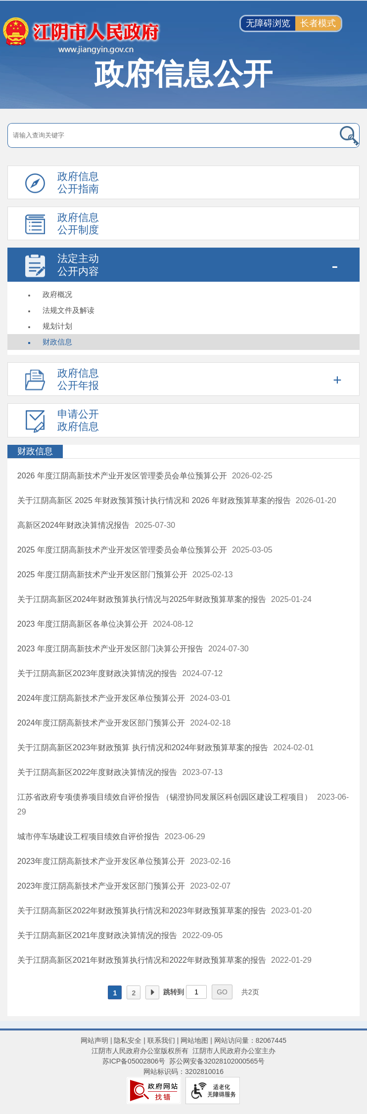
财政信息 (57, 342)
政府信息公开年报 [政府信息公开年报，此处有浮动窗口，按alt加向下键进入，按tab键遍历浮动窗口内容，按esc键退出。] (78, 379)
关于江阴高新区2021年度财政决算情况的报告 (97, 935)
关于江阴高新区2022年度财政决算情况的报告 (97, 772)
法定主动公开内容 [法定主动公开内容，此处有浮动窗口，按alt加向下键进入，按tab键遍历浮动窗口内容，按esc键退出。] (78, 264)
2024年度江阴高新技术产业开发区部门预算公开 (101, 723)
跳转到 (173, 992)
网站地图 (194, 1040)
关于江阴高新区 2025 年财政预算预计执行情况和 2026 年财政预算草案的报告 (154, 500)
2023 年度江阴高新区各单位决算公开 (82, 624)
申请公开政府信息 (78, 420)
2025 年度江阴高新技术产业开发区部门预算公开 (102, 574)
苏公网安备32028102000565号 (217, 1061)
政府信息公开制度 (78, 223)
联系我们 (161, 1040)
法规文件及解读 (68, 310)
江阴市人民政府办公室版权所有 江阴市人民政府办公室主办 (183, 1051)
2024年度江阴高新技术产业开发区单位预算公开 (101, 698)
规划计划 (57, 326)
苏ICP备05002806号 (134, 1061)
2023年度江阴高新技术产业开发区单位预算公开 (101, 861)
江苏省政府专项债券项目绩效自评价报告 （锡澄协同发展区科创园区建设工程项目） (164, 797)
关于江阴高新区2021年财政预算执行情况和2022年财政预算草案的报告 (141, 960)
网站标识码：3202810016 (183, 1071)
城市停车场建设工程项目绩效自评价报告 (88, 836)
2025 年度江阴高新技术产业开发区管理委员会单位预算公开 (122, 550)
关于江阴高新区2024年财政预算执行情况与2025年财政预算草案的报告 (141, 599)
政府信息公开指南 (78, 182)
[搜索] (324, 135)
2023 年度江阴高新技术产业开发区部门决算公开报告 (110, 648)
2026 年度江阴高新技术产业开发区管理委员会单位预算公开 (122, 475)
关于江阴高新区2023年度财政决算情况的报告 (97, 673)
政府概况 (57, 294)
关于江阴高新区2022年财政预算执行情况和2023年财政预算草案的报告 (141, 910)
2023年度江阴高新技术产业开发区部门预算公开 (101, 886)
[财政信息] (183, 452)
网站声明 (94, 1040)
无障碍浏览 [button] (268, 23)
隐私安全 (127, 1040)
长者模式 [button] (318, 23)
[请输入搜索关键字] (148, 135)
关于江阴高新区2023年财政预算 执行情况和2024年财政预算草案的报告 (143, 747)
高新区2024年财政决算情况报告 (73, 525)
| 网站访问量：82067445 (247, 1040)
